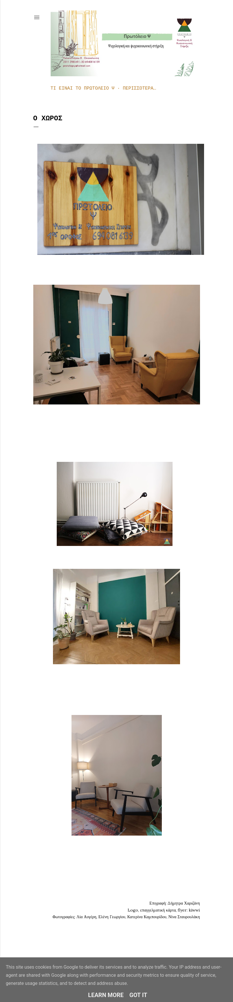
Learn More (106, 995)
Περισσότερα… (139, 88)
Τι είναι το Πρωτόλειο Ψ (83, 88)
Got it (138, 995)
